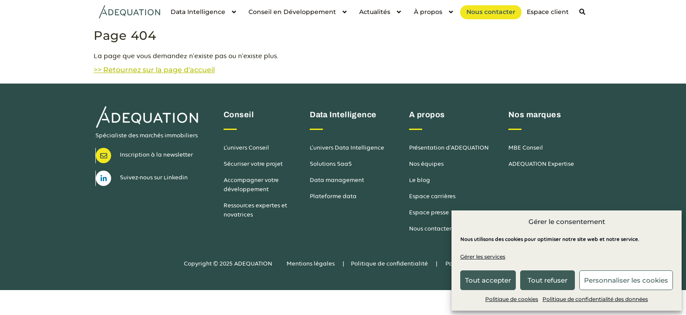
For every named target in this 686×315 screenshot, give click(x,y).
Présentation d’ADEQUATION (449, 147)
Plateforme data (333, 196)
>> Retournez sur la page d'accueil (154, 70)
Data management (337, 180)
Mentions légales (311, 263)
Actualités (381, 12)
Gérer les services (482, 256)
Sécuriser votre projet (253, 164)
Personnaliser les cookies (626, 280)
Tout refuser (547, 280)
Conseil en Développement (298, 12)
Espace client (548, 12)
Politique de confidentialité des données (595, 299)
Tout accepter (488, 280)
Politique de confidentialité (389, 263)
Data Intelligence (204, 12)
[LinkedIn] (103, 178)
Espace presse (429, 212)
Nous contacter (490, 12)
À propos (434, 12)
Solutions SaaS (331, 164)
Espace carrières (432, 196)
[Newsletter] (103, 155)
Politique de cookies (511, 299)
